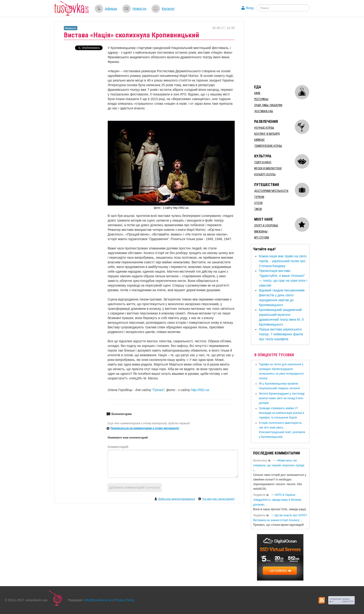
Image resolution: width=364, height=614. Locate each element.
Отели (258, 203)
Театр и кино (262, 162)
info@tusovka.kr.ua (98, 600)
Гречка (158, 390)
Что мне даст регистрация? (218, 498)
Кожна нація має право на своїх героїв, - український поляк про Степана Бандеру (283, 261)
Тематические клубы (268, 145)
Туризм (259, 197)
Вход (250, 8)
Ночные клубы (264, 127)
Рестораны (261, 99)
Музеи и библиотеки (268, 168)
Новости (139, 8)
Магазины (260, 231)
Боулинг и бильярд (267, 133)
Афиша (111, 8)
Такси (258, 209)
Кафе (257, 93)
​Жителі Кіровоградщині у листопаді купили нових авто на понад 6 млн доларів (281, 398)
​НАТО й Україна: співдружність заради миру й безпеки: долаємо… (277, 499)
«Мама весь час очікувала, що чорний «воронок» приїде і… (278, 465)
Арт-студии (261, 237)
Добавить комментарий (134, 487)
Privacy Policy (124, 600)
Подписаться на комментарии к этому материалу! (144, 428)
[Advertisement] (285, 51)
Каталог (168, 8)
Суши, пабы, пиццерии (268, 105)
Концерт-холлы (265, 174)
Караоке (259, 139)
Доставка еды (263, 111)
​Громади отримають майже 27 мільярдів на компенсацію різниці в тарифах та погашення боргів (281, 413)
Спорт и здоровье (266, 225)
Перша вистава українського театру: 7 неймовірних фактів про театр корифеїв (281, 334)
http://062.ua (200, 390)
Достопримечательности (271, 191)
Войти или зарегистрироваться (176, 498)
